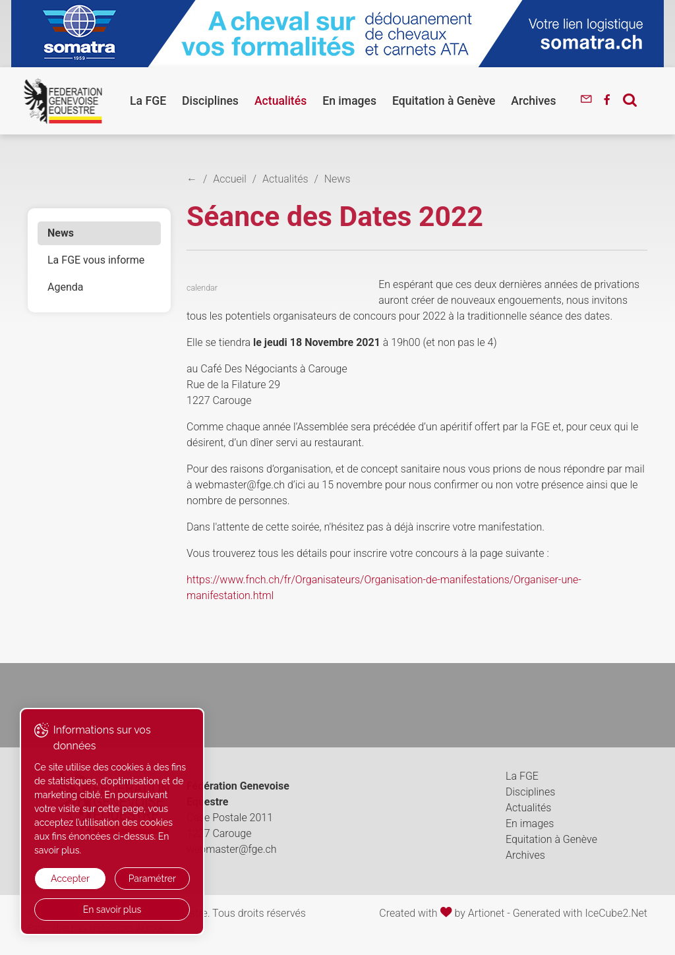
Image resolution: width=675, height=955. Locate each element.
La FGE (148, 100)
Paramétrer (152, 878)
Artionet (486, 913)
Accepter (70, 878)
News (60, 233)
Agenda (65, 287)
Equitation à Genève (443, 100)
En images (349, 100)
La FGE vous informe (95, 260)
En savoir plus (112, 909)
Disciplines (210, 100)
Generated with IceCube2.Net (580, 913)
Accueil (230, 179)
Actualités (280, 100)
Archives (533, 100)
